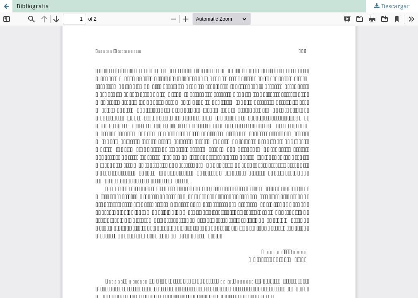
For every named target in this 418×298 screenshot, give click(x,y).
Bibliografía (33, 6)
